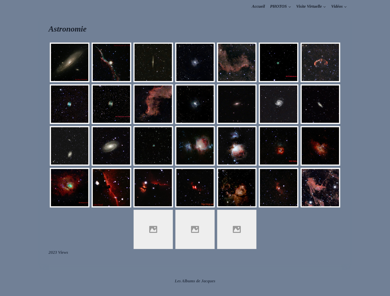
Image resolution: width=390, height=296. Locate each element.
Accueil (258, 6)
